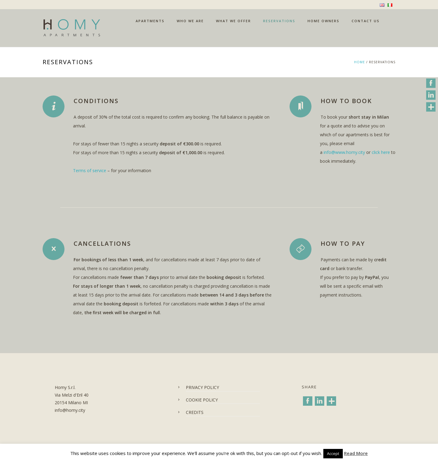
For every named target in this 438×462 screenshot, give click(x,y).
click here (381, 152)
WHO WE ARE (190, 21)
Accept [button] (333, 453)
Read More (356, 453)
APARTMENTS (150, 21)
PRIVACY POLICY (202, 387)
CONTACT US (366, 21)
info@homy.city (70, 410)
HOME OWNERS (323, 21)
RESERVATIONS (279, 21)
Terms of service (89, 170)
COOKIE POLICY (202, 400)
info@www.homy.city (344, 152)
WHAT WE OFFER (233, 21)
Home (359, 62)
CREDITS (194, 412)
